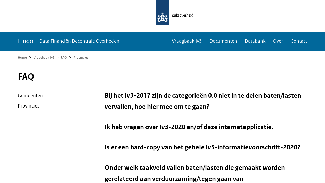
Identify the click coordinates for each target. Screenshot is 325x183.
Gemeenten (30, 95)
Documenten (223, 41)
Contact (299, 41)
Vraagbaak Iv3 (187, 41)
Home (22, 57)
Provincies (80, 57)
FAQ (64, 57)
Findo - (68, 41)
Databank (255, 41)
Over (278, 41)
